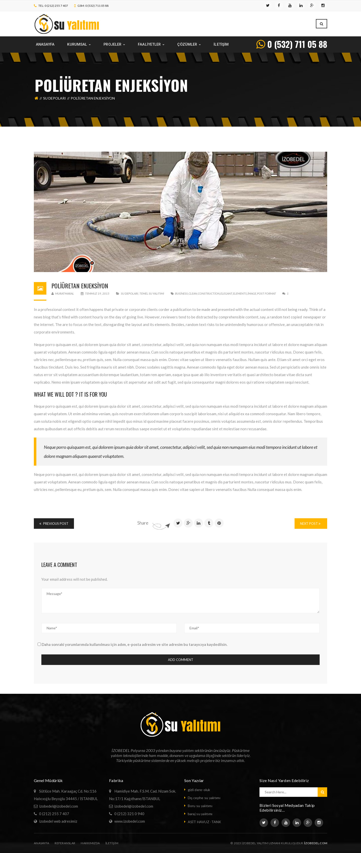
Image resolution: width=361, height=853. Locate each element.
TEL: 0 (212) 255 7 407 (53, 6)
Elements (240, 293)
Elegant (226, 293)
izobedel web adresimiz (58, 821)
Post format (266, 293)
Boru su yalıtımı (200, 806)
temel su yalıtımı (151, 293)
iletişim (111, 843)
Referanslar (65, 843)
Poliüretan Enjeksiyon (79, 285)
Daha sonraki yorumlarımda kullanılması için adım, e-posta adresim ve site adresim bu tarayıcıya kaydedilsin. (134, 644)
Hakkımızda (90, 843)
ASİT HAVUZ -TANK (204, 822)
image (251, 293)
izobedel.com (315, 843)
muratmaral (62, 293)
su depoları (54, 98)
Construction (209, 293)
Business (181, 293)
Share (142, 523)
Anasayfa (41, 843)
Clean (193, 293)
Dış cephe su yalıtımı (204, 798)
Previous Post (53, 524)
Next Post (310, 524)
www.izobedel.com (129, 821)
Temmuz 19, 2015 (95, 293)
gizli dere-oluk (199, 790)
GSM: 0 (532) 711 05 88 (93, 6)
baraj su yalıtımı (200, 814)
